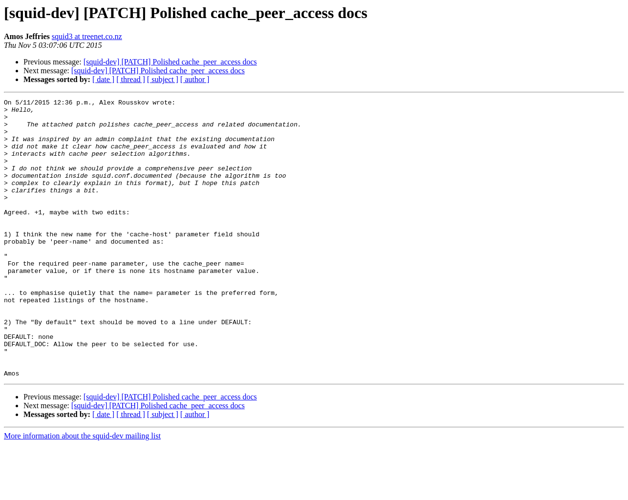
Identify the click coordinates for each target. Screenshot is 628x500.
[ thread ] (130, 79)
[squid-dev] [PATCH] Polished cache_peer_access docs (170, 62)
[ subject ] (162, 79)
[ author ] (195, 79)
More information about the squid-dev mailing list (82, 491)
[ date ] (103, 79)
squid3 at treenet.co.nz (87, 36)
